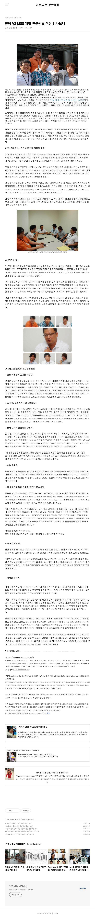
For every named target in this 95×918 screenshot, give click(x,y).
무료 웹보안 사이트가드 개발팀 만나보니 (17, 826)
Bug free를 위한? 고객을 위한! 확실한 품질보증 (19, 829)
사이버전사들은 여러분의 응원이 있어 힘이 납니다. (20, 831)
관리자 (56, 913)
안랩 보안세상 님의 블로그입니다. (21, 889)
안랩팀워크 (17, 819)
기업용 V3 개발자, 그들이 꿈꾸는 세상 (16, 823)
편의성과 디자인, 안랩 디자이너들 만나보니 (18, 834)
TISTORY (48, 913)
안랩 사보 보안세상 (47, 4)
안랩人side (9, 819)
